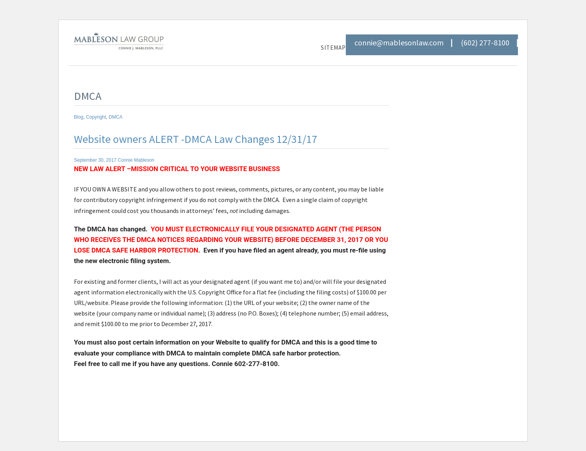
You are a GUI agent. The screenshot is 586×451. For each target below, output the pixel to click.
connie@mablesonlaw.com (399, 43)
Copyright (96, 117)
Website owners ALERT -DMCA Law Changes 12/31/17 (195, 139)
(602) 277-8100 (485, 43)
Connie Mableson (136, 160)
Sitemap (333, 47)
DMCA (115, 117)
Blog (78, 117)
